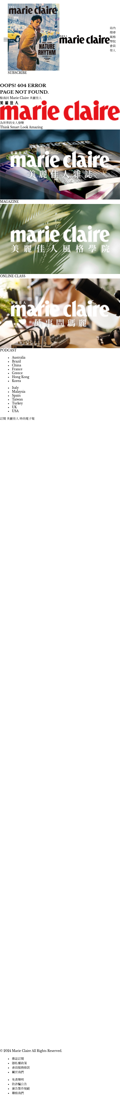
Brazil (16, 361)
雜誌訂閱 (18, 1059)
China (16, 365)
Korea (16, 381)
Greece (17, 373)
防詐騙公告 (19, 1084)
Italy (15, 388)
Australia (18, 358)
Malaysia (18, 392)
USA (15, 411)
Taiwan (17, 399)
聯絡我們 (18, 1093)
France (17, 369)
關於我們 (18, 1072)
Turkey (17, 403)
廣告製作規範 (21, 1089)
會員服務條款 (21, 1068)
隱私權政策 (19, 1063)
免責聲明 (18, 1080)
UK (14, 407)
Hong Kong (20, 377)
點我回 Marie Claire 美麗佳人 (21, 98)
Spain (16, 396)
